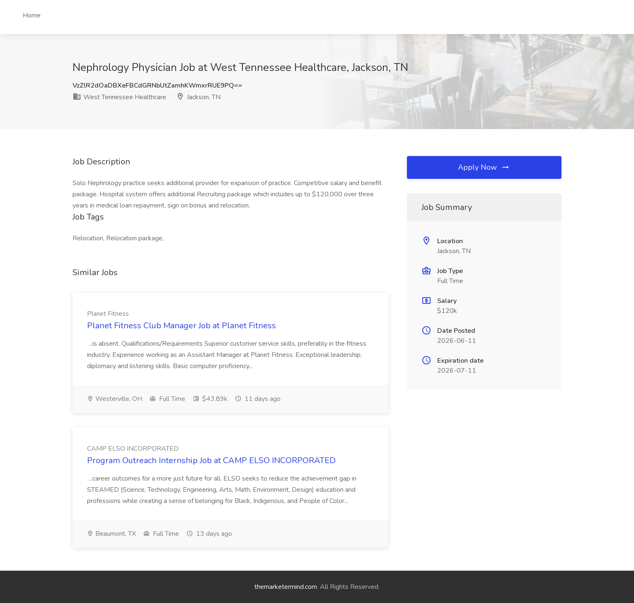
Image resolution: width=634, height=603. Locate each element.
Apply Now (484, 167)
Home (32, 15)
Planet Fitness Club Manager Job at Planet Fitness (181, 325)
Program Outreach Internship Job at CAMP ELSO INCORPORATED (211, 460)
